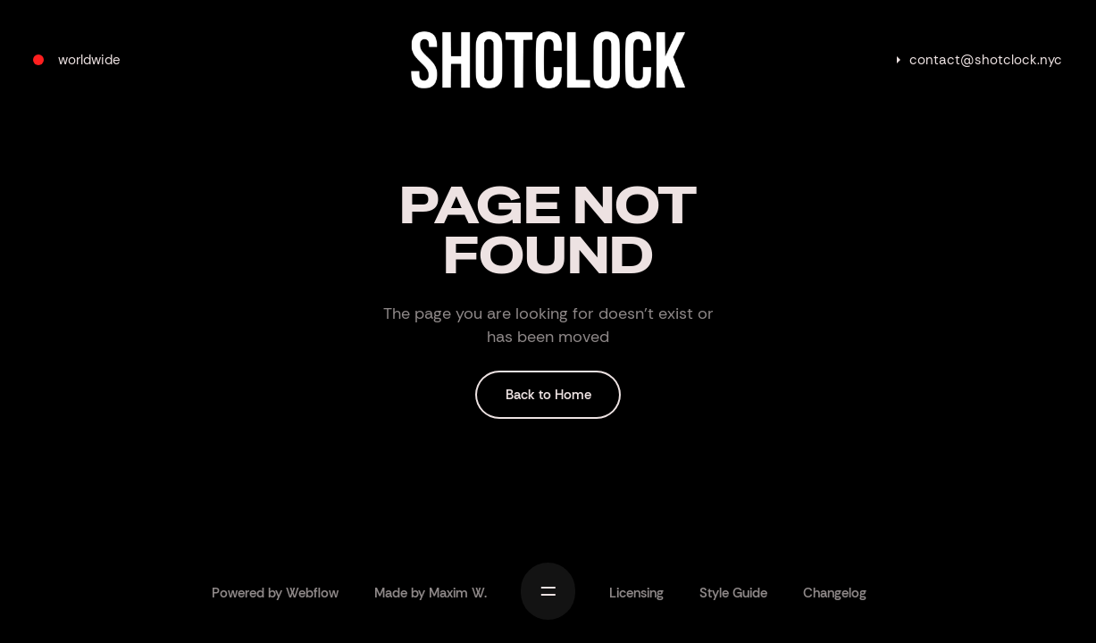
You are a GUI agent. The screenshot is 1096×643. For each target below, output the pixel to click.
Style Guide (733, 593)
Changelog (834, 593)
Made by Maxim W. (430, 593)
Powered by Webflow (275, 593)
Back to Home (548, 395)
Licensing (636, 593)
